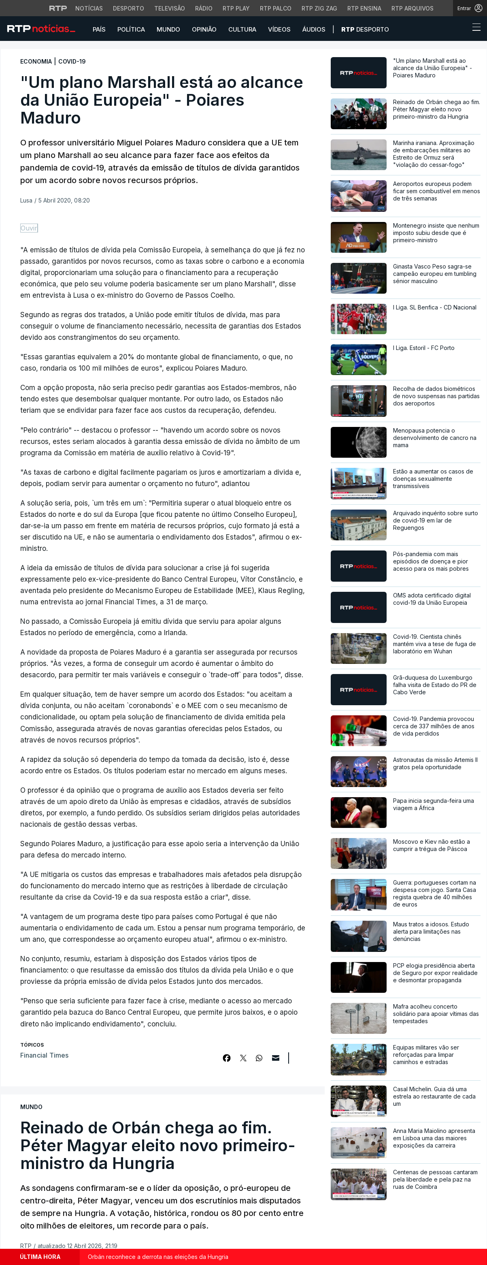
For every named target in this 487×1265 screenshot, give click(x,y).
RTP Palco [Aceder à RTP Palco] (275, 8)
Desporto (365, 29)
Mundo (168, 29)
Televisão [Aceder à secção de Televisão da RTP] (169, 8)
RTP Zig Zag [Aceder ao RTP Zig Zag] (319, 8)
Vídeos (279, 29)
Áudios (313, 29)
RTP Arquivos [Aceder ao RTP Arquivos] (412, 8)
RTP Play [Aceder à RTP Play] (236, 8)
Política (131, 29)
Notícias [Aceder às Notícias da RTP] (89, 8)
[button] (461, 29)
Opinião (204, 29)
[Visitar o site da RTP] (58, 8)
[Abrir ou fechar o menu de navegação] (474, 28)
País (99, 29)
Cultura (242, 29)
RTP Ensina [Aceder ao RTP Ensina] (364, 8)
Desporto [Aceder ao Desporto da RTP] (128, 8)
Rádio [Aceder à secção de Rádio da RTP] (204, 8)
